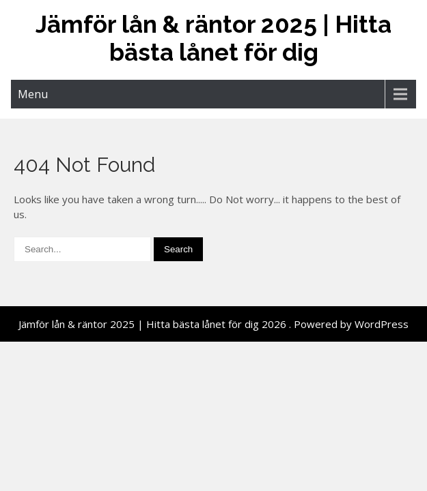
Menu (33, 94)
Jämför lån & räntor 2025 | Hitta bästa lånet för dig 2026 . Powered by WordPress (213, 324)
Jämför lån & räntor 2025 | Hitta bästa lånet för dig (213, 38)
